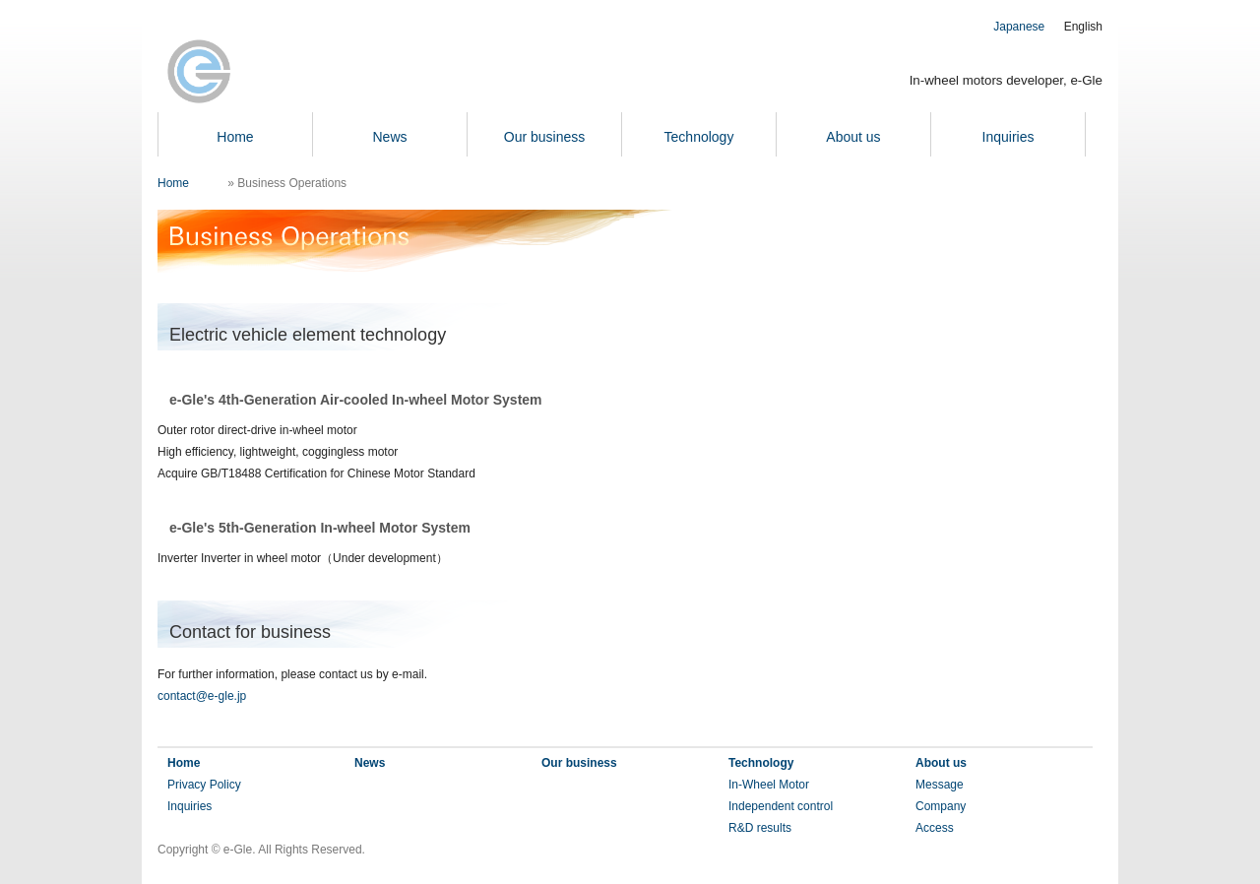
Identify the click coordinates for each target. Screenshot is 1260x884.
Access (934, 828)
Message (939, 784)
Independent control (780, 806)
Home (235, 137)
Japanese (1018, 26)
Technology (699, 137)
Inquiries (1008, 137)
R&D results (759, 828)
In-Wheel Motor (768, 784)
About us (853, 137)
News (389, 137)
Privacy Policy (204, 784)
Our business (544, 137)
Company (940, 806)
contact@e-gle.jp (202, 696)
